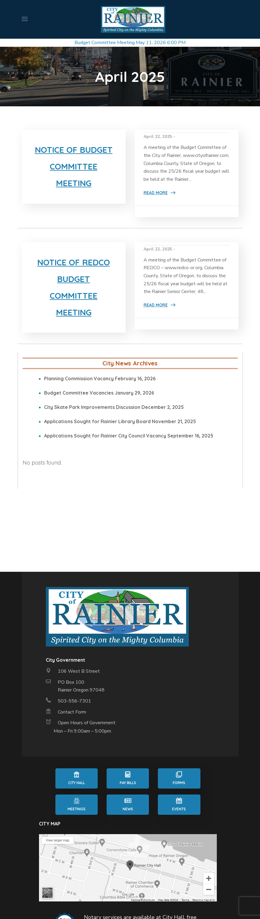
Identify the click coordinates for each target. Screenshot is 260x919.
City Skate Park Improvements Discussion (92, 420)
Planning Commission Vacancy (79, 391)
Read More (156, 192)
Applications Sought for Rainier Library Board (97, 434)
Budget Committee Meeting (104, 42)
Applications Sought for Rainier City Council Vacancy (105, 448)
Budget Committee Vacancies (78, 405)
